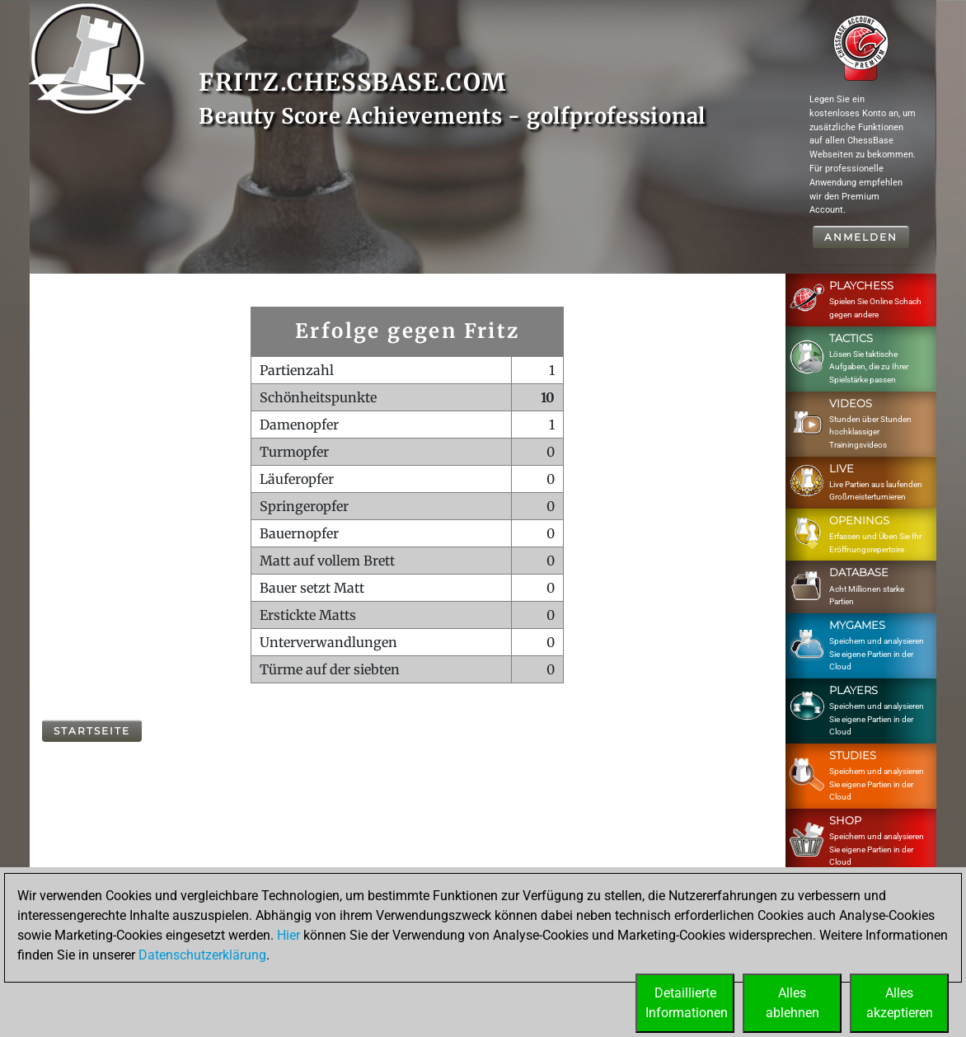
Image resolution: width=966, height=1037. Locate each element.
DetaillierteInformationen (686, 1003)
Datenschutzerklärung (202, 955)
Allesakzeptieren (899, 1003)
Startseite (92, 731)
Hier (288, 935)
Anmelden (861, 237)
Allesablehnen (792, 1003)
